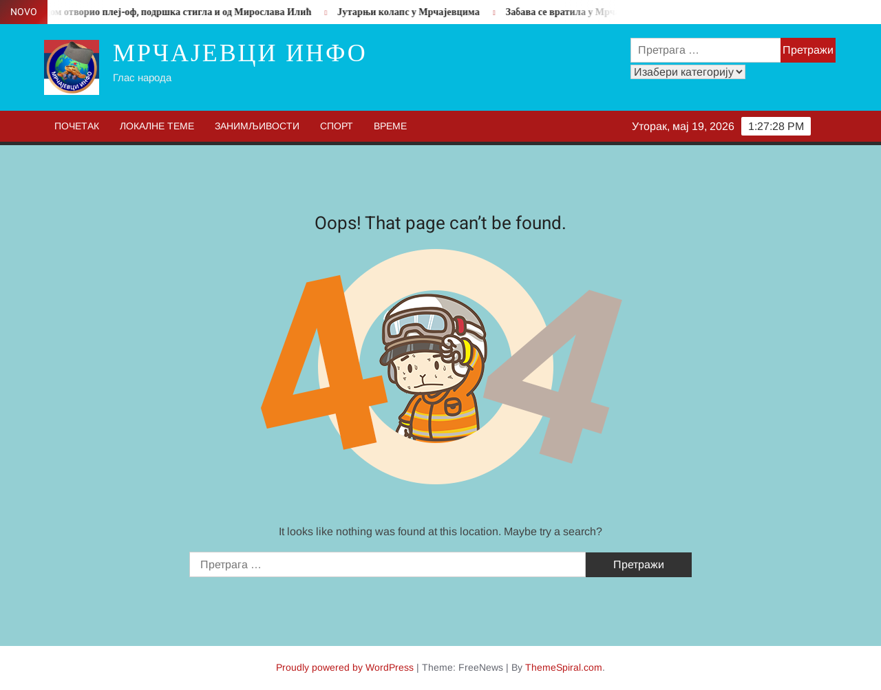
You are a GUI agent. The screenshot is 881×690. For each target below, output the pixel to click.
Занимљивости (257, 125)
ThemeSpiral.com (563, 667)
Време (390, 125)
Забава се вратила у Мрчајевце (579, 12)
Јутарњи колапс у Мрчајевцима (413, 12)
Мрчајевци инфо (240, 53)
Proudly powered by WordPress (345, 667)
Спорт (336, 125)
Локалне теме (157, 125)
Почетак (76, 125)
